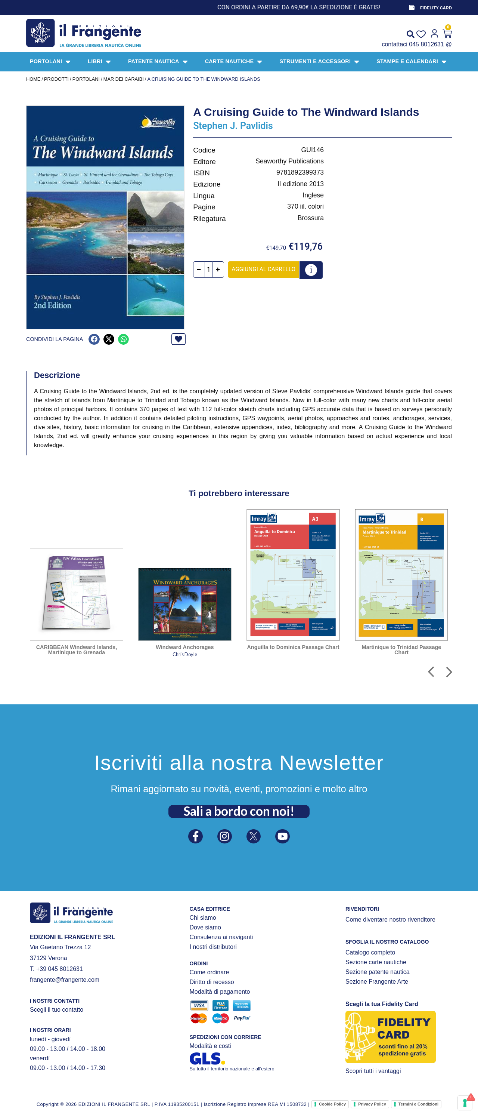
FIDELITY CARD (436, 8)
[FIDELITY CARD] (411, 7)
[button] (94, 339)
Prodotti (56, 79)
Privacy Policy (372, 1104)
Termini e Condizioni (418, 1104)
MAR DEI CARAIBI (123, 79)
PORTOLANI (86, 79)
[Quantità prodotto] (212, 269)
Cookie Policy (332, 1104)
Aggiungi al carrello (267, 269)
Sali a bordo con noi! (239, 809)
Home (33, 79)
